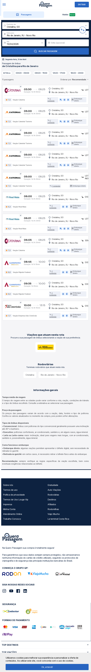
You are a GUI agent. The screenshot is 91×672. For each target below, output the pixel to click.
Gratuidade (53, 488)
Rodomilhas (53, 513)
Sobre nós (8, 488)
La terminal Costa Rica (58, 522)
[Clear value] (42, 43)
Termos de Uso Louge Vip (15, 503)
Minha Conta (9, 513)
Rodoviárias (53, 498)
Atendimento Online (12, 517)
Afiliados (52, 508)
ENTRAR (82, 4)
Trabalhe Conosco (12, 522)
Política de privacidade (14, 498)
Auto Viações (54, 493)
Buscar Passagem (45, 51)
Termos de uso (10, 493)
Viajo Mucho (54, 517)
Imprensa (7, 508)
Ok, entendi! (47, 667)
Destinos (52, 503)
